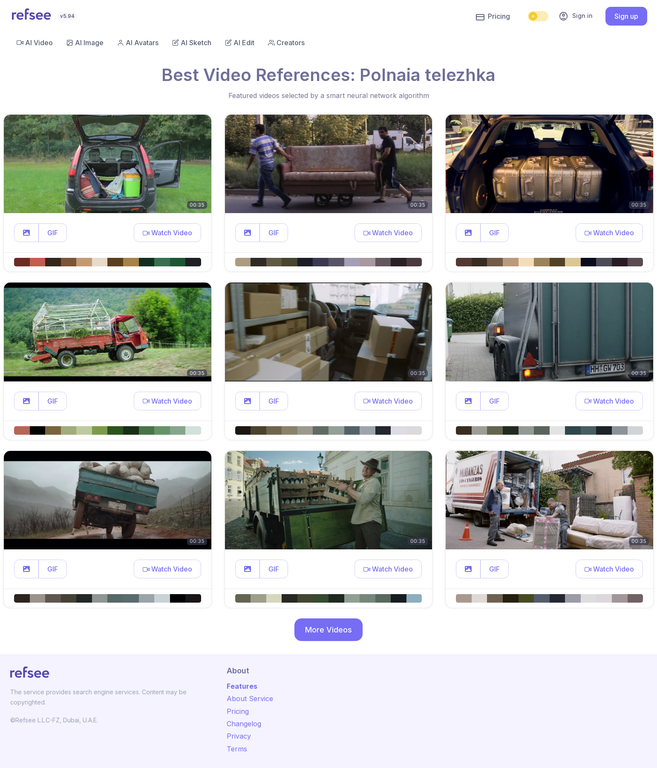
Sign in (576, 16)
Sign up (626, 16)
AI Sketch (191, 42)
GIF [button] (52, 232)
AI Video (35, 42)
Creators (286, 42)
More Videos (328, 629)
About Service (250, 698)
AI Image (85, 42)
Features (242, 686)
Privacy (239, 736)
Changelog (244, 723)
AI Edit (239, 42)
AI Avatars (137, 42)
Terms (237, 749)
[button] (26, 232)
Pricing (493, 16)
